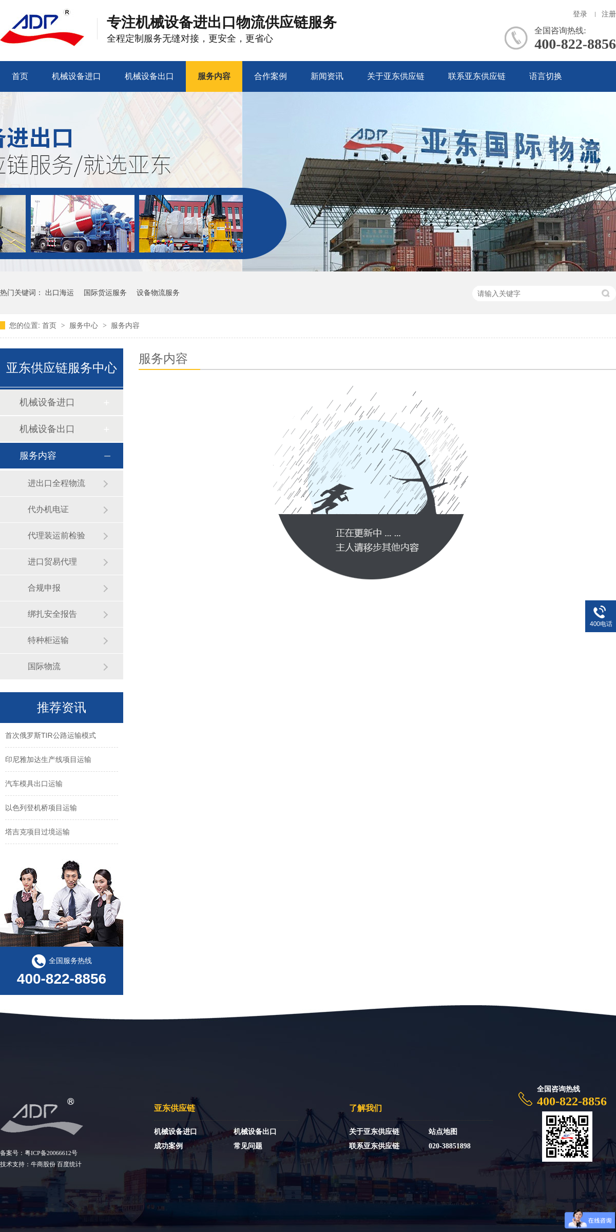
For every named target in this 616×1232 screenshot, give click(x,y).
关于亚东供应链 (396, 76)
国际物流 (44, 666)
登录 (580, 14)
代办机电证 (48, 509)
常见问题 (248, 1146)
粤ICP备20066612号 (51, 1153)
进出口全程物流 (56, 483)
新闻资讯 (327, 76)
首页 (20, 76)
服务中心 (84, 325)
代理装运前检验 (56, 535)
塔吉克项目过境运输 (37, 833)
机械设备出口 (149, 76)
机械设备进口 (76, 76)
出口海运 (59, 292)
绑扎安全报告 (52, 614)
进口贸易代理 (52, 561)
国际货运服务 (105, 292)
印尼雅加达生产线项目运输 (48, 760)
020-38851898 (450, 1146)
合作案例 (270, 76)
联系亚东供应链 (477, 76)
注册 (609, 14)
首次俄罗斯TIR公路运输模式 (50, 736)
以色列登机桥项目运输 (41, 809)
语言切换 (545, 76)
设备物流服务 (158, 292)
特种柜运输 (48, 640)
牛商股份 (43, 1164)
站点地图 (443, 1132)
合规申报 (44, 587)
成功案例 (168, 1146)
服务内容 (214, 76)
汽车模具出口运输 (34, 784)
